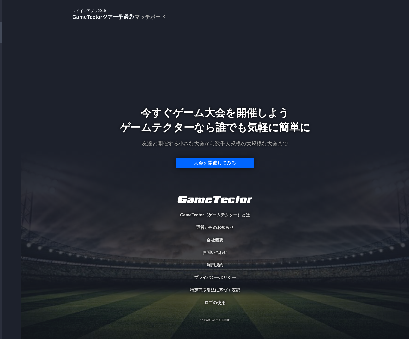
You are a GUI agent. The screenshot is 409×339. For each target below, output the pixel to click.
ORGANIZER (10, 80)
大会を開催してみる (215, 162)
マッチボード (150, 17)
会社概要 (215, 240)
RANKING (10, 101)
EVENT (10, 122)
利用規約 (215, 265)
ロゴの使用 (214, 302)
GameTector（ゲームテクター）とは (215, 215)
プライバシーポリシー (215, 277)
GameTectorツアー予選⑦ (119, 14)
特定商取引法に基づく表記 (215, 290)
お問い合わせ (214, 252)
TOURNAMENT (10, 37)
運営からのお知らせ (215, 227)
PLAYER (10, 58)
